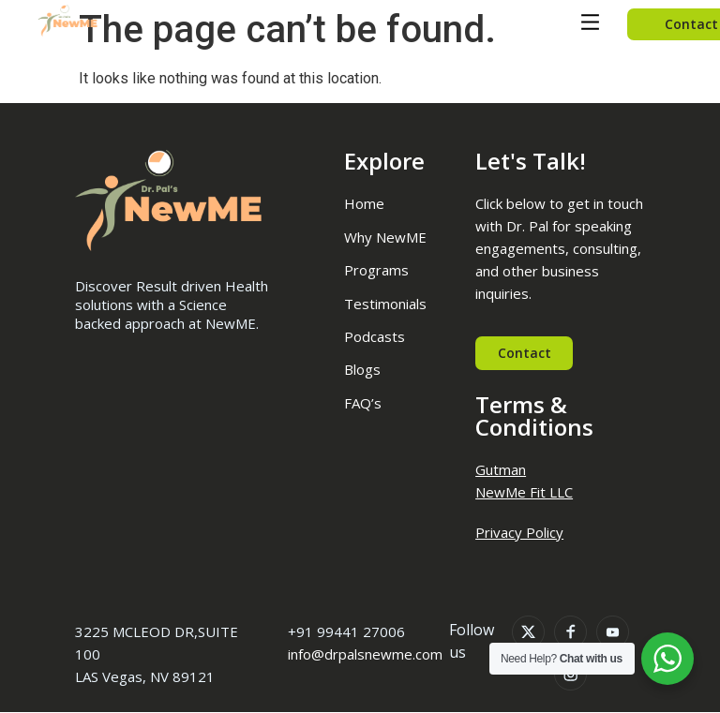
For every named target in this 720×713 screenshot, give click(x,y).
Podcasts (374, 336)
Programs (376, 269)
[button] (589, 24)
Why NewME (385, 237)
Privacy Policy (519, 532)
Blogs (362, 369)
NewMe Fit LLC (524, 492)
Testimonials (385, 303)
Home (364, 203)
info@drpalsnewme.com (365, 655)
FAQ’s (363, 403)
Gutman (500, 469)
